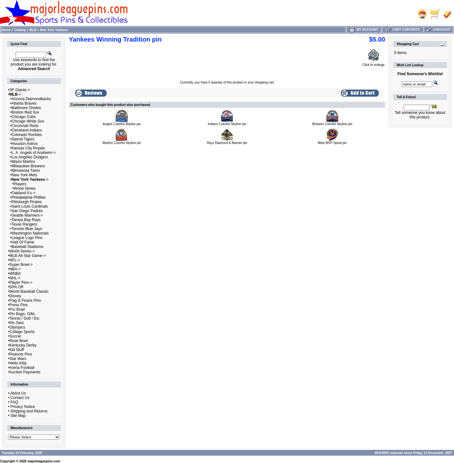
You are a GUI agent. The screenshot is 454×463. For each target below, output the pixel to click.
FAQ (14, 402)
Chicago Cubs (24, 117)
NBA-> (15, 269)
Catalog (20, 30)
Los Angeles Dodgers (30, 157)
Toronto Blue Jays (27, 229)
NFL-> (14, 260)
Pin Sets (16, 323)
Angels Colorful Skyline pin (122, 124)
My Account (364, 29)
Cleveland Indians (27, 130)
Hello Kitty (18, 363)
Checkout (438, 29)
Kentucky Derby (22, 345)
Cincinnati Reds (25, 126)
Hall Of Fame (23, 242)
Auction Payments (24, 372)
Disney (15, 296)
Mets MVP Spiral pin (332, 143)
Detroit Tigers (23, 139)
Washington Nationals (30, 233)
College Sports (22, 332)
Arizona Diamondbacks (31, 99)
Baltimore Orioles (26, 108)
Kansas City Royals (28, 148)
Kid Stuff (16, 349)
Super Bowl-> (20, 264)
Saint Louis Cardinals (30, 206)
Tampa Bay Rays (26, 220)
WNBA (15, 273)
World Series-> (22, 251)
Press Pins (18, 305)
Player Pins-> (20, 282)
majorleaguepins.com (43, 461)
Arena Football (21, 367)
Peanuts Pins (20, 354)
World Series (25, 188)
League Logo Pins (27, 237)
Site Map (18, 415)
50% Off (16, 287)
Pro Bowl (17, 309)
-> (15, 94)
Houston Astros (24, 143)
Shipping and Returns (29, 411)
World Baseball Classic (29, 291)
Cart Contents (402, 29)
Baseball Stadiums (27, 246)
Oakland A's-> (24, 193)
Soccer (15, 336)
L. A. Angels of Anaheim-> (34, 152)
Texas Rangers (24, 224)
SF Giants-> (19, 90)
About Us (18, 393)
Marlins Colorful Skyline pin (121, 143)
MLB (32, 30)
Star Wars (17, 358)
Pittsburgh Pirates (27, 202)
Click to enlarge (373, 63)
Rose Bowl (18, 341)
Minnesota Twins (26, 170)
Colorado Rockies (27, 134)
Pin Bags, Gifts (22, 314)
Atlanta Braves (24, 103)
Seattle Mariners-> (27, 215)
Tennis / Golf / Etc (24, 318)
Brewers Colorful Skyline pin (332, 124)
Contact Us (20, 397)
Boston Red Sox (25, 112)
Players (20, 184)
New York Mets (24, 175)
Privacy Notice (23, 406)
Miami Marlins (23, 161)
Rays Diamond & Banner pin (227, 143)
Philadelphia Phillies (29, 197)
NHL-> (14, 278)
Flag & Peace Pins (25, 300)
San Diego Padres (27, 211)
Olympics (17, 327)
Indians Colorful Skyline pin (227, 124)
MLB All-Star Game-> (27, 255)
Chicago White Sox (28, 121)
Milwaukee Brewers (28, 166)
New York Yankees (54, 30)
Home (6, 30)
